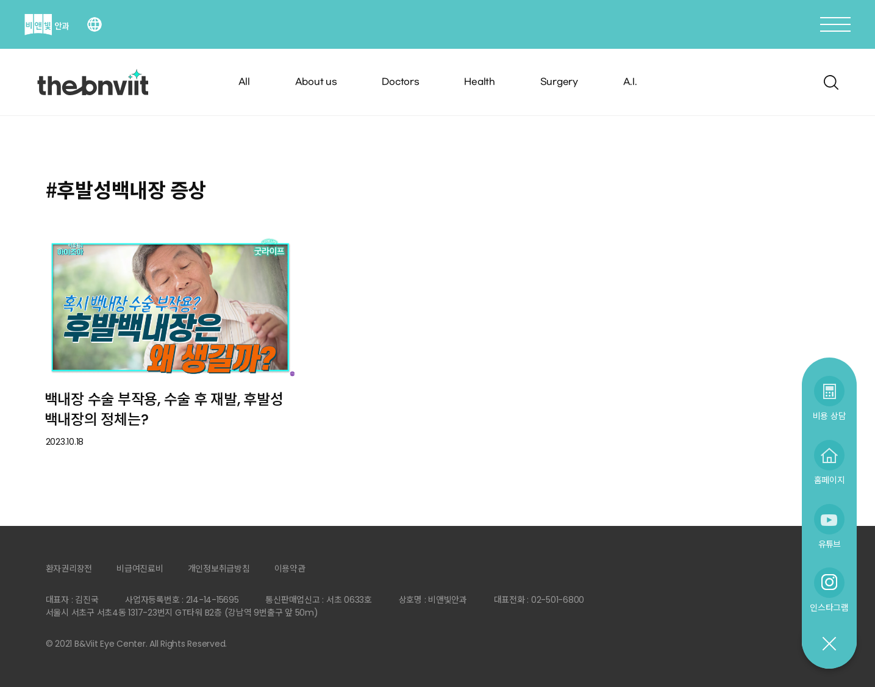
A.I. (630, 82)
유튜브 (829, 544)
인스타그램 (829, 607)
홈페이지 (829, 480)
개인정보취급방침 (219, 569)
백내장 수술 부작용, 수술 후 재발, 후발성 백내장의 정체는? (164, 409)
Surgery (559, 82)
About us (316, 82)
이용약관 (289, 569)
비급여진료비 (139, 569)
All (244, 82)
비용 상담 (829, 416)
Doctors (400, 82)
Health (479, 82)
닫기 (828, 644)
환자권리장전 (69, 569)
